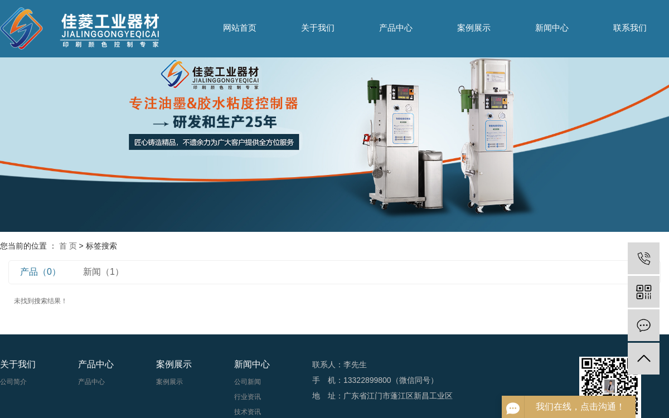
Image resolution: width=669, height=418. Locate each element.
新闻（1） (103, 271)
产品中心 (396, 27)
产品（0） (40, 271)
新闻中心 (552, 27)
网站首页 (239, 27)
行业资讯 (247, 397)
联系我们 (630, 27)
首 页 (68, 245)
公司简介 (13, 382)
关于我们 (317, 27)
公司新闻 (247, 382)
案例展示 (474, 27)
